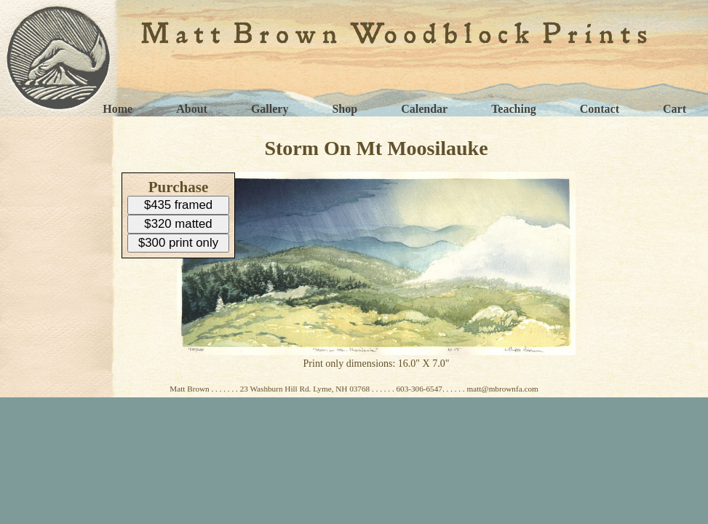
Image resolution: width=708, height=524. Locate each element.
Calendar (424, 109)
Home (117, 109)
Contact (599, 109)
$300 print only (178, 243)
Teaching (513, 109)
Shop (344, 109)
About (191, 109)
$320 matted (178, 224)
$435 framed (178, 205)
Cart (674, 109)
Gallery (270, 109)
